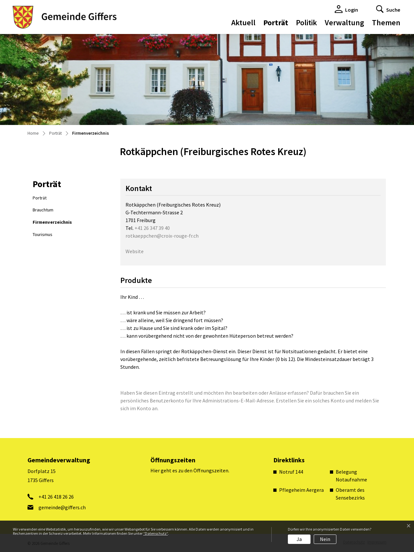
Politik (306, 22)
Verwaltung (344, 22)
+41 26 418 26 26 (56, 496)
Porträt (275, 22)
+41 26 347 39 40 (152, 228)
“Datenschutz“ (155, 533)
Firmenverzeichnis (52, 224)
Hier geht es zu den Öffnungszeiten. (189, 470)
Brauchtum (43, 210)
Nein (325, 539)
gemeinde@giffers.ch (62, 507)
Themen (386, 22)
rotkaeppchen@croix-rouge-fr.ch (162, 235)
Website (137, 251)
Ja (299, 539)
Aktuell (243, 22)
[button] (388, 9)
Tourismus (42, 234)
